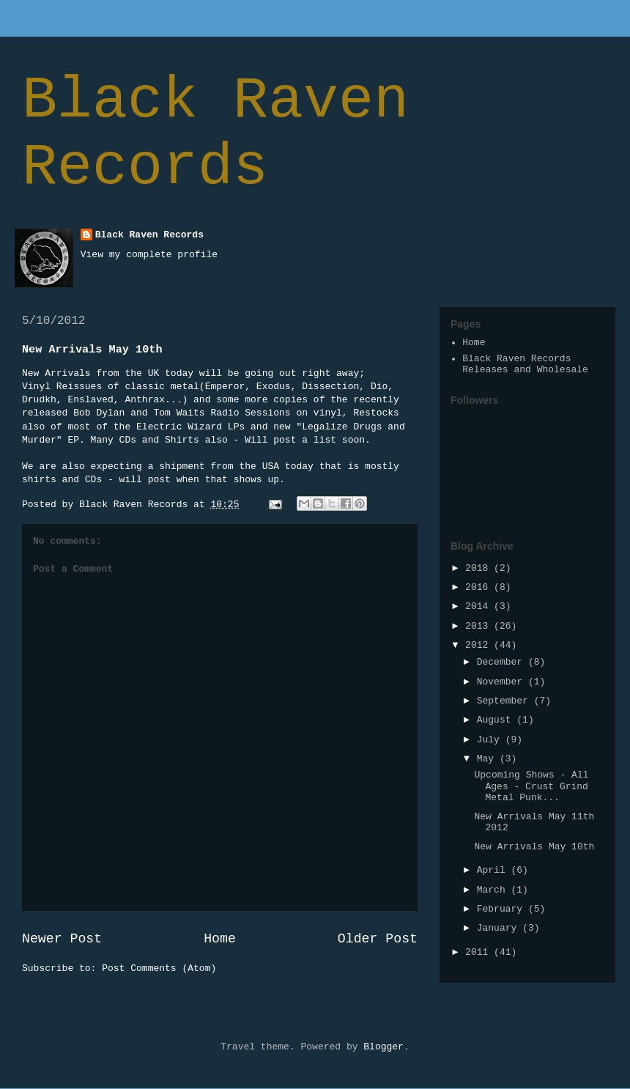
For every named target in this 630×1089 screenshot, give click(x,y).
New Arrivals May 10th (534, 846)
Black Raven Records (215, 134)
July (491, 739)
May (488, 758)
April (494, 870)
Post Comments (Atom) (159, 968)
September (505, 700)
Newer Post (62, 938)
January (499, 928)
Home (220, 938)
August (497, 720)
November (502, 681)
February (502, 909)
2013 (479, 626)
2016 (479, 587)
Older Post (378, 938)
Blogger (383, 1046)
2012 (479, 645)
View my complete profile (149, 254)
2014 (479, 606)
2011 (479, 952)
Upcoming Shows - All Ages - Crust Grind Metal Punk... (531, 786)
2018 (479, 568)
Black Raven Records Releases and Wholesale (525, 364)
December (502, 662)
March (494, 890)
